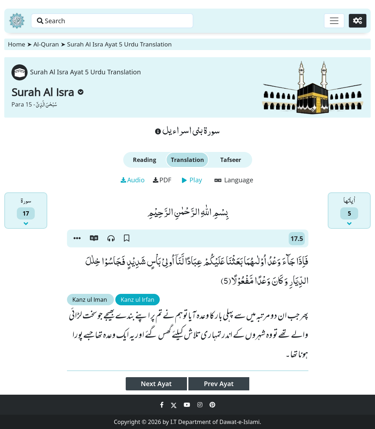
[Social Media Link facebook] (162, 405)
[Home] (17, 20)
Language (234, 180)
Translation (187, 160)
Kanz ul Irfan (137, 300)
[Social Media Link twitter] (174, 405)
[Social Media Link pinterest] (212, 405)
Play (192, 180)
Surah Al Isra (47, 92)
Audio (133, 180)
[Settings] (357, 20)
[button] (77, 238)
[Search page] (112, 21)
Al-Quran (46, 44)
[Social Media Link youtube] (188, 405)
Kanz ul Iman (90, 300)
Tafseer (230, 160)
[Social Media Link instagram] (200, 405)
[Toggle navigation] (334, 20)
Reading (144, 160)
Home (16, 44)
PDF (162, 180)
